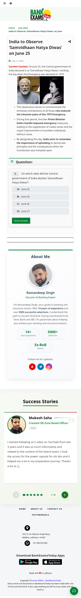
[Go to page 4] (34, 496)
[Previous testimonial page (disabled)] (15, 496)
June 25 (21, 189)
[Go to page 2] (27, 496)
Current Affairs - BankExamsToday (46, 582)
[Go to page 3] (31, 496)
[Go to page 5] (38, 496)
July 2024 (23, 27)
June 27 (22, 211)
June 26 (21, 203)
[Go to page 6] (41, 496)
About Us (37, 510)
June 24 (21, 196)
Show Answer (21, 220)
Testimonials (40, 516)
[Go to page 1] (24, 497)
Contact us (54, 510)
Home (12, 27)
